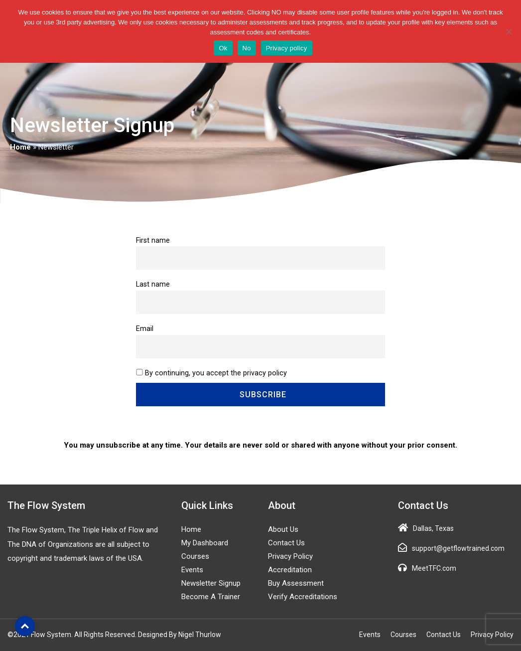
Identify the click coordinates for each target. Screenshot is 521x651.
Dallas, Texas (433, 528)
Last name (153, 284)
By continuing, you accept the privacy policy (216, 373)
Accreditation (290, 569)
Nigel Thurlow (199, 635)
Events (192, 569)
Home (20, 147)
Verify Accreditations (302, 596)
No (247, 48)
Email (144, 329)
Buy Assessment (296, 583)
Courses (195, 556)
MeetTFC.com (434, 568)
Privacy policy (286, 48)
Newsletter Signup (211, 583)
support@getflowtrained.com (458, 548)
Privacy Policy (290, 556)
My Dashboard (204, 542)
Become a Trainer (210, 596)
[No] (509, 31)
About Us (283, 529)
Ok (223, 48)
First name (153, 240)
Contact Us (286, 542)
